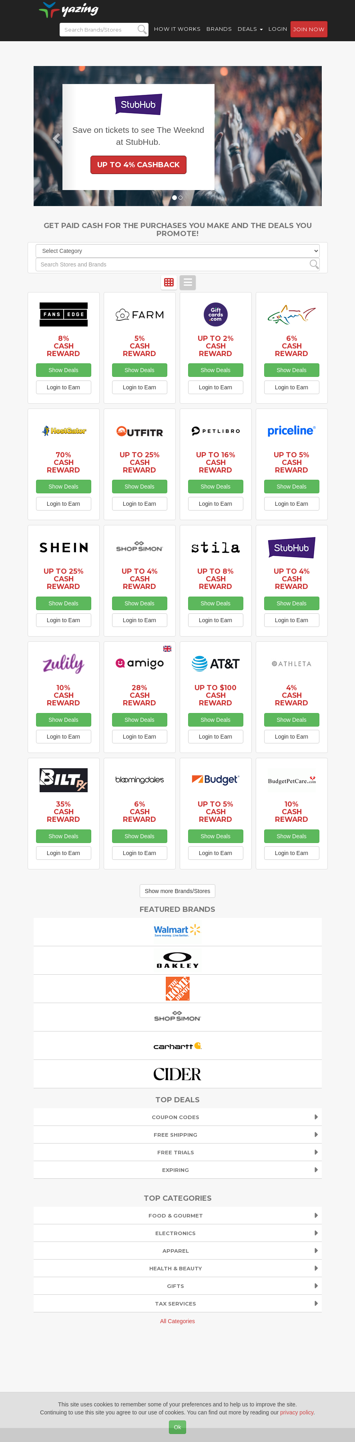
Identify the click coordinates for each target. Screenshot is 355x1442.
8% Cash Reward (63, 346)
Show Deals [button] (63, 370)
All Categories (177, 1321)
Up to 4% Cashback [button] (138, 164)
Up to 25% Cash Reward (140, 462)
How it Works (177, 36)
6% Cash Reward (291, 346)
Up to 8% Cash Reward (215, 579)
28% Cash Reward (139, 695)
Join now (309, 36)
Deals (250, 36)
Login (278, 36)
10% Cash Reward (63, 695)
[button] (55, 136)
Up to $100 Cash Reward (216, 695)
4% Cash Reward (291, 695)
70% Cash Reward (63, 462)
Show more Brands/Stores (177, 891)
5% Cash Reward (139, 346)
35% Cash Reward (63, 811)
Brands (219, 36)
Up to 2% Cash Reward (216, 346)
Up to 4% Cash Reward (140, 579)
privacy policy (296, 1412)
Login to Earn (63, 387)
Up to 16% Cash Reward (215, 462)
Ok (177, 1427)
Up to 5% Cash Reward (291, 462)
